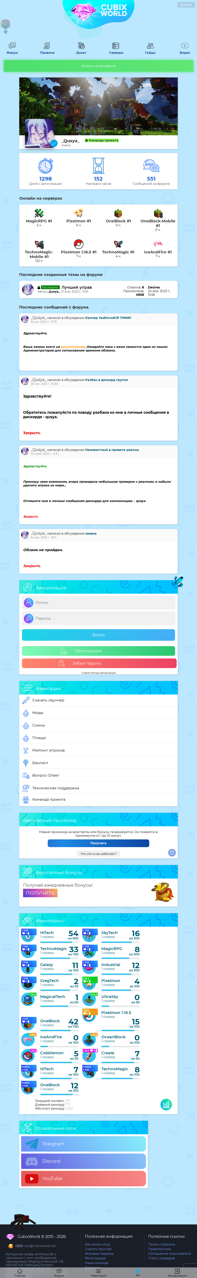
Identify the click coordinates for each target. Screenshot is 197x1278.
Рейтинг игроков (43, 750)
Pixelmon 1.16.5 (116, 1012)
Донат (81, 50)
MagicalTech (52, 996)
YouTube (43, 1179)
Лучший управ (77, 287)
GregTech (49, 980)
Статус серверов (161, 1258)
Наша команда (96, 1263)
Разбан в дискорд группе (106, 380)
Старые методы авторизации (98, 672)
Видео (185, 50)
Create (107, 1053)
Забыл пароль (79, 663)
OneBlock (50, 1021)
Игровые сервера (99, 1253)
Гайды (150, 50)
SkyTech (109, 932)
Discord (42, 1161)
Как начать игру (97, 1244)
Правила (46, 50)
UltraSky (109, 996)
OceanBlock (113, 1037)
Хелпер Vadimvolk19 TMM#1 (108, 318)
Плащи (34, 738)
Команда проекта (43, 799)
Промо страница (161, 1244)
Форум (12, 50)
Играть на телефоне (98, 66)
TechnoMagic (53, 948)
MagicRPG (111, 948)
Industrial (110, 964)
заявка (91, 533)
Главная (19, 1273)
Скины (33, 725)
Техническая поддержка (50, 788)
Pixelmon (110, 980)
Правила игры (159, 1249)
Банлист (35, 763)
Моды (32, 713)
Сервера (116, 50)
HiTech (47, 932)
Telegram (44, 1144)
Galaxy (46, 964)
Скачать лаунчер (43, 700)
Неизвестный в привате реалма (112, 450)
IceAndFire (51, 1037)
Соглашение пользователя (169, 1253)
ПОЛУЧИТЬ (40, 893)
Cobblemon (52, 1053)
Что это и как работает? (99, 854)
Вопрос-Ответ (40, 775)
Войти (98, 635)
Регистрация (81, 651)
